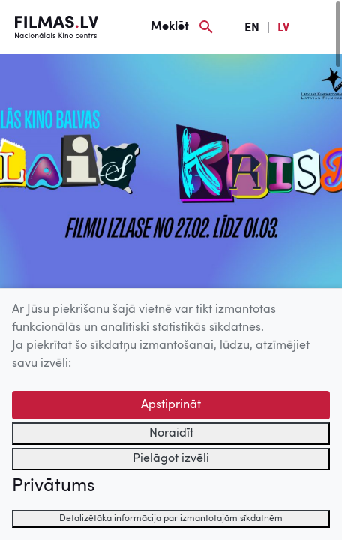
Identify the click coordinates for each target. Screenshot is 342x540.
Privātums (53, 487)
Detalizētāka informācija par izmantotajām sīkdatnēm (171, 519)
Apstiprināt (171, 405)
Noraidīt (171, 434)
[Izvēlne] (319, 27)
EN (252, 28)
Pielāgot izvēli (171, 459)
